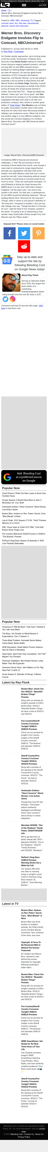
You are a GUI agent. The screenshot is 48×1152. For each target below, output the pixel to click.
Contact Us (29, 1134)
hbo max (22, 23)
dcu (16, 23)
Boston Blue (36, 1)
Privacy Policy (24, 1137)
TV (31, 20)
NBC (18, 20)
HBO (12, 20)
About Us (39, 1134)
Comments (19, 52)
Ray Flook (8, 52)
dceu (11, 23)
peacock (4, 26)
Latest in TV (10, 903)
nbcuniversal (32, 23)
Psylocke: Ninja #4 (24, 1)
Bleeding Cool (17, 1134)
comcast (4, 23)
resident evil (12, 1)
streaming (25, 20)
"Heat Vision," (15, 105)
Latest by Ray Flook (16, 682)
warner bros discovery (18, 26)
